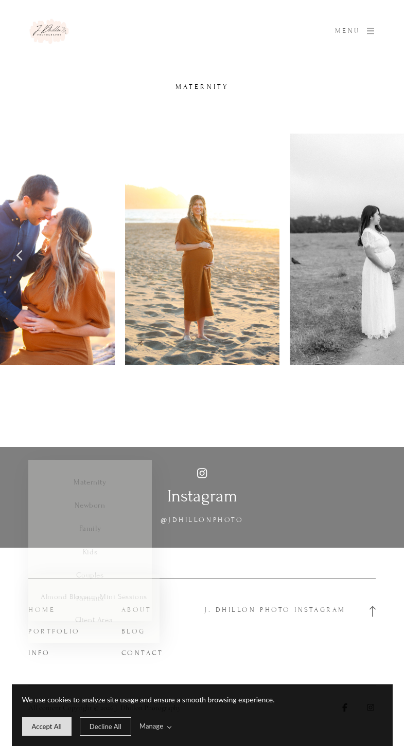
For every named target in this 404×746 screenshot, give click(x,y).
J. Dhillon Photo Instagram (275, 610)
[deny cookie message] (105, 726)
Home (41, 610)
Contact (142, 653)
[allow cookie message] (47, 726)
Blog (133, 631)
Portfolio (54, 631)
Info (39, 653)
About (136, 610)
